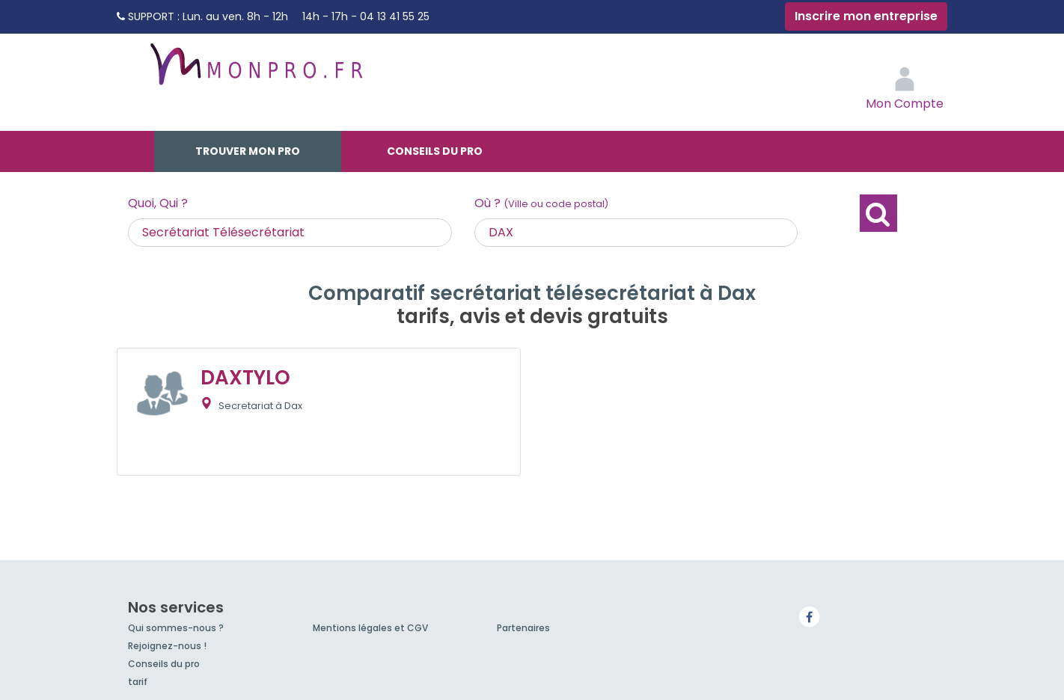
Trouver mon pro (247, 151)
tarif (137, 681)
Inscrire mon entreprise (866, 16)
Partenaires (523, 627)
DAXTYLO (245, 377)
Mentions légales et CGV (370, 627)
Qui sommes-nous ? (176, 627)
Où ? (541, 203)
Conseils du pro (435, 151)
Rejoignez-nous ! (167, 645)
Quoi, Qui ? (158, 203)
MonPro (255, 71)
